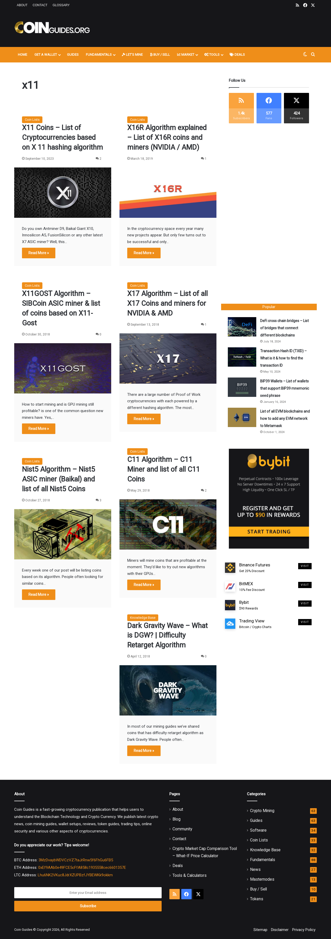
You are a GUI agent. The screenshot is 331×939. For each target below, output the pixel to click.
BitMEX (252, 589)
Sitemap (260, 929)
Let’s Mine (132, 55)
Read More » (38, 253)
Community (182, 828)
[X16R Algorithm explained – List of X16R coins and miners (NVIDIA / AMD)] (167, 192)
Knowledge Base (142, 618)
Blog (176, 819)
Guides (73, 55)
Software (258, 830)
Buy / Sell (160, 55)
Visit (305, 568)
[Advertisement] (217, 27)
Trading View (255, 626)
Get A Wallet (45, 55)
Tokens (256, 898)
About (22, 5)
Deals (237, 55)
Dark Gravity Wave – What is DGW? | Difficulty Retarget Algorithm (167, 635)
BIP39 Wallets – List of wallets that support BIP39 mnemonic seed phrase (282, 389)
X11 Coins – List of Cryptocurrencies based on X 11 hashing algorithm (62, 137)
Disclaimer (280, 929)
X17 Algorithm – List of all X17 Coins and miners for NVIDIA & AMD (167, 303)
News (255, 869)
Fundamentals (99, 55)
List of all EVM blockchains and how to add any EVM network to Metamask (282, 419)
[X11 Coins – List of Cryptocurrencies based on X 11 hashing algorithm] (62, 192)
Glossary (61, 5)
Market (185, 55)
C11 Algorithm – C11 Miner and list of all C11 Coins (163, 469)
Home (22, 55)
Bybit (248, 607)
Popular (268, 306)
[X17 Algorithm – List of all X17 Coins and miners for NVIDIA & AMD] (167, 358)
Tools (212, 55)
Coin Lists (32, 120)
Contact (40, 5)
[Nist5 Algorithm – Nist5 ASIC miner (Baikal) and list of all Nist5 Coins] (62, 534)
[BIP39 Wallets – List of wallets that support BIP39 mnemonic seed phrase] (243, 388)
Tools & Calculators (189, 875)
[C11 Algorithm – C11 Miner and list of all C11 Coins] (167, 524)
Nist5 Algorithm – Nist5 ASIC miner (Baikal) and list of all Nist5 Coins (58, 479)
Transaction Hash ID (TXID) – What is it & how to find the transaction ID (284, 359)
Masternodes (262, 879)
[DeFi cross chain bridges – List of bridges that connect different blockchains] (243, 328)
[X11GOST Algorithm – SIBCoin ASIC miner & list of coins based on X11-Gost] (62, 368)
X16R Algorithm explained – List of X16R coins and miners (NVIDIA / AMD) (167, 137)
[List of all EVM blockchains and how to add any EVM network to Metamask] (243, 418)
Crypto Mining (262, 810)
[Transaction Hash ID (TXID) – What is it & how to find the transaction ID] (243, 358)
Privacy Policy (303, 929)
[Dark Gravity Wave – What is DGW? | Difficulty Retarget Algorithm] (167, 690)
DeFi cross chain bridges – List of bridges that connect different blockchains (283, 329)
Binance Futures (254, 570)
